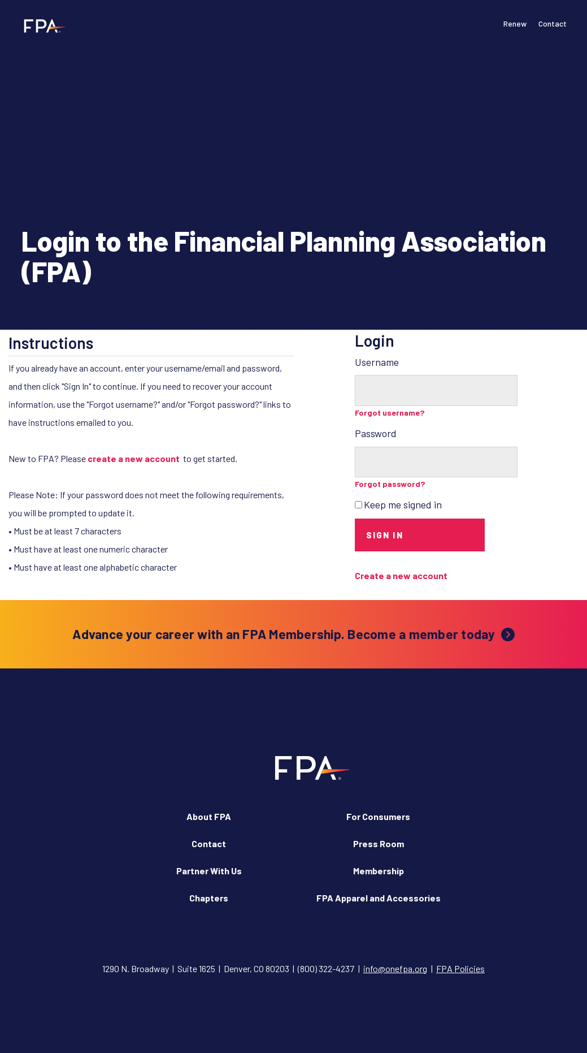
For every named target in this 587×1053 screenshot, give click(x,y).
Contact (552, 23)
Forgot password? (390, 484)
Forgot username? (390, 412)
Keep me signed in (403, 504)
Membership (378, 870)
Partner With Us (209, 870)
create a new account (134, 458)
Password (376, 433)
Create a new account (401, 575)
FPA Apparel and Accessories (378, 897)
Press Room (378, 843)
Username (377, 362)
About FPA (208, 816)
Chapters (208, 897)
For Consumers (378, 816)
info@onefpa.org (395, 968)
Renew (515, 23)
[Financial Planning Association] (41, 25)
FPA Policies (460, 968)
